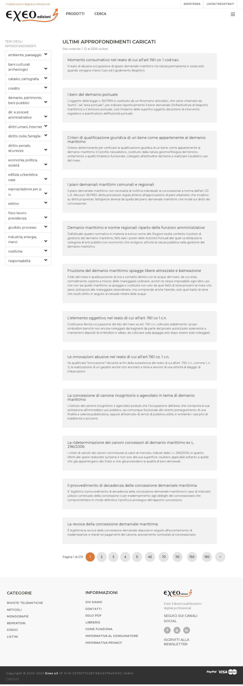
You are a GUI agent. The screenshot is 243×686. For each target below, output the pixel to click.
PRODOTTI (75, 14)
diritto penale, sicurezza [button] (19, 149)
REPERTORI (16, 625)
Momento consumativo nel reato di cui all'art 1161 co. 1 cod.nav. (123, 61)
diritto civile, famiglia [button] (24, 137)
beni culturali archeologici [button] (19, 67)
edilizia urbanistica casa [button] (22, 178)
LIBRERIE (92, 624)
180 (206, 557)
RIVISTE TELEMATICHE (25, 604)
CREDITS (12, 681)
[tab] (28, 56)
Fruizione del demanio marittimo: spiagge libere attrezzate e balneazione (134, 271)
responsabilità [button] (19, 262)
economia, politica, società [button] (22, 163)
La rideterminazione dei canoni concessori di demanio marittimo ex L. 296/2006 (130, 445)
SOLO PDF (93, 617)
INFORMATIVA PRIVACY (103, 644)
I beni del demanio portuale (92, 95)
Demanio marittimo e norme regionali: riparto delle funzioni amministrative (136, 228)
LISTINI (12, 638)
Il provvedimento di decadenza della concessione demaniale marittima (132, 486)
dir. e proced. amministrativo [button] (20, 115)
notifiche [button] (15, 252)
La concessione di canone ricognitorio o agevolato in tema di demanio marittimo (131, 398)
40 (150, 557)
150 (191, 557)
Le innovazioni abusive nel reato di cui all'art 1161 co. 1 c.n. (118, 357)
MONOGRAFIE (18, 618)
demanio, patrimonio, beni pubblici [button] (25, 101)
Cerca (101, 14)
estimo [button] (13, 205)
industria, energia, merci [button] (22, 240)
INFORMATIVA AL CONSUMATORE (111, 637)
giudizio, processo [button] (22, 228)
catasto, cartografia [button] (23, 80)
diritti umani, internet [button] (25, 128)
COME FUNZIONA (99, 631)
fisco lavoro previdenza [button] (17, 216)
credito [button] (14, 89)
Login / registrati (219, 4)
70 (164, 557)
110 (178, 557)
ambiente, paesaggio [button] (24, 56)
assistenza (189, 4)
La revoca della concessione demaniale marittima (112, 525)
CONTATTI (93, 610)
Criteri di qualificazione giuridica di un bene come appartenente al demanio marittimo (136, 140)
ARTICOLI (14, 611)
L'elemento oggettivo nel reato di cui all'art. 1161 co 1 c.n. (117, 319)
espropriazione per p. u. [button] (25, 192)
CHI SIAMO (93, 603)
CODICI (12, 631)
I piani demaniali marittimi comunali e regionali (110, 185)
